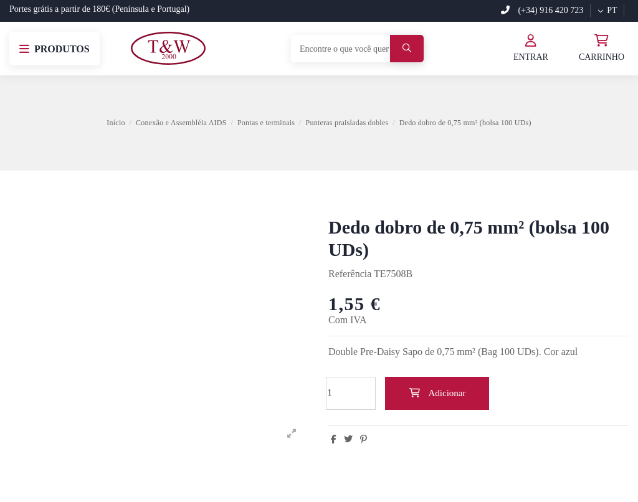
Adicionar (437, 393)
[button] (54, 48)
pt (607, 10)
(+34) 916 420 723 (542, 10)
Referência (349, 273)
